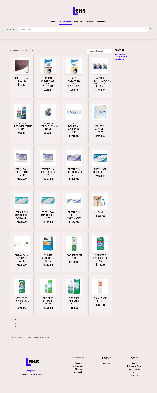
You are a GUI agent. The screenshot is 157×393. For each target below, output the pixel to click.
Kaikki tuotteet (65, 22)
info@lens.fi (32, 371)
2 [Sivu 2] (15, 321)
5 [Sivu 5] (15, 329)
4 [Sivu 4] (15, 326)
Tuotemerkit (101, 22)
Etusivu (54, 22)
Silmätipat (89, 22)
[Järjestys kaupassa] (99, 51)
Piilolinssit (78, 22)
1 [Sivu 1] (15, 319)
